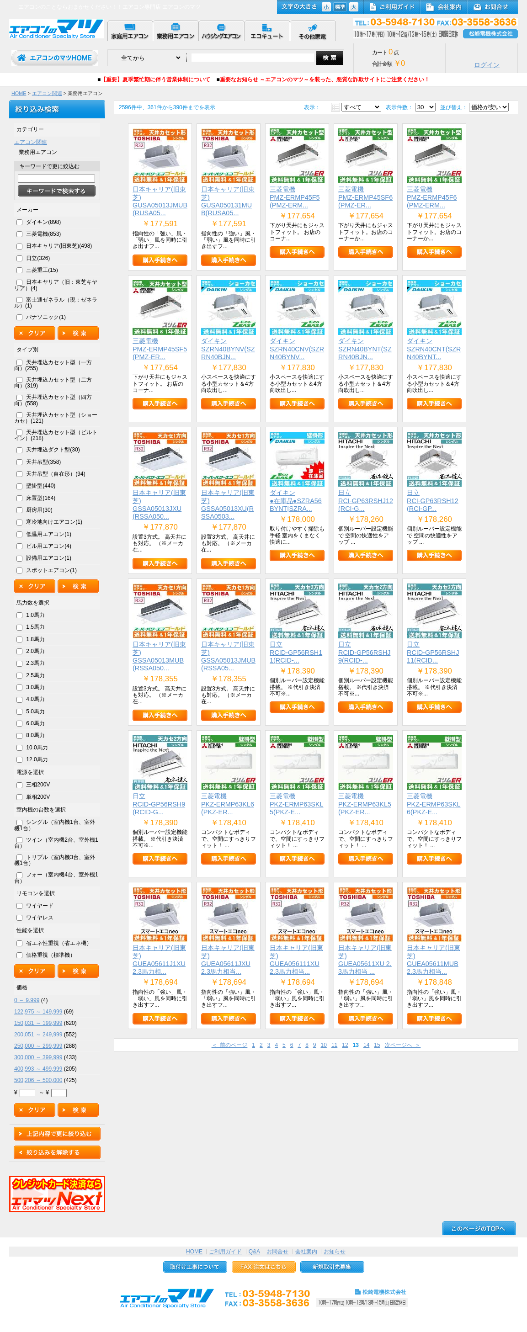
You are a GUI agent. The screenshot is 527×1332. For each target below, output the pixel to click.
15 (377, 1045)
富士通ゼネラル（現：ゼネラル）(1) (55, 303)
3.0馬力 (35, 687)
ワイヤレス (39, 917)
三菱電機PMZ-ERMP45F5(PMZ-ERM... (295, 197)
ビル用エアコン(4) (48, 546)
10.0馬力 (37, 747)
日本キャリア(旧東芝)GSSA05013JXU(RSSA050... (159, 504)
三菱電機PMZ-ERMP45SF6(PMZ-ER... (365, 197)
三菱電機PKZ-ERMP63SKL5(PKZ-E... (297, 804)
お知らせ (335, 1251)
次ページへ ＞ (403, 1045)
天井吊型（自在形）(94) (55, 474)
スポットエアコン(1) (51, 570)
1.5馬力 (35, 627)
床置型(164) (40, 498)
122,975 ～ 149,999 (38, 1011)
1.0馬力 (35, 615)
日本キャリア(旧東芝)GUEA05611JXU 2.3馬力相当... (228, 959)
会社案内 (306, 1251)
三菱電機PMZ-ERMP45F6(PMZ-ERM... (432, 197)
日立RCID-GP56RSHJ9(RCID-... (364, 652)
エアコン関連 (47, 93)
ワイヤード (39, 905)
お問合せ (277, 1251)
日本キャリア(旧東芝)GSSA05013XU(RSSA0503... (228, 504)
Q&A (254, 1251)
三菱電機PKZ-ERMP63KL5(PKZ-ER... (364, 804)
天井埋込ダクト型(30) (53, 449)
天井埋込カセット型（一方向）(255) (53, 365)
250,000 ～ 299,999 (38, 1046)
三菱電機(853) (43, 234)
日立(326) (38, 258)
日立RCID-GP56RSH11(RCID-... (296, 652)
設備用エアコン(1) (48, 558)
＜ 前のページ (230, 1045)
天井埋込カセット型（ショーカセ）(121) (55, 418)
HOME (18, 93)
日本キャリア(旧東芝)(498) (59, 246)
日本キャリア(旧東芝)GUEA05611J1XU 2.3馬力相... (159, 959)
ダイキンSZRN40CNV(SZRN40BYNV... (297, 349)
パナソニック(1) (46, 317)
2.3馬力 (35, 663)
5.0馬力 (35, 711)
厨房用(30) (39, 510)
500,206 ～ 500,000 (38, 1080)
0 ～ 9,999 (26, 1000)
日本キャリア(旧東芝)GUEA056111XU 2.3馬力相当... (296, 959)
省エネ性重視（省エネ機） (59, 943)
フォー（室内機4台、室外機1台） (56, 877)
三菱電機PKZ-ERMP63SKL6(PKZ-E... (434, 804)
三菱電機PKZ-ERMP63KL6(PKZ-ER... (227, 804)
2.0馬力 (35, 651)
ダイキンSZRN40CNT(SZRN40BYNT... (434, 349)
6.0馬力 (35, 723)
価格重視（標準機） (50, 955)
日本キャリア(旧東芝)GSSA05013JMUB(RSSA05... (228, 656)
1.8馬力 (35, 639)
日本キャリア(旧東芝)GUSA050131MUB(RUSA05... (228, 201)
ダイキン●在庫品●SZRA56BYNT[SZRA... (296, 500)
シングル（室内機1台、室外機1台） (54, 825)
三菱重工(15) (42, 270)
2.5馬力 (35, 675)
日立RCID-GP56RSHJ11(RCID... (433, 652)
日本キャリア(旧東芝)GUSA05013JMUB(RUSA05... (160, 201)
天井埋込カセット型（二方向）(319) (53, 383)
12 (345, 1045)
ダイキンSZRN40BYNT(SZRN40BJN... (365, 349)
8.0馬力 (35, 735)
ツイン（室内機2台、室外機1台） (56, 843)
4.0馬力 (35, 699)
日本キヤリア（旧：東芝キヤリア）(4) (55, 285)
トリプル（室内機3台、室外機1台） (54, 860)
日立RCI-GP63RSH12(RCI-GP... (432, 500)
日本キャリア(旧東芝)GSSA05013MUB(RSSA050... (159, 656)
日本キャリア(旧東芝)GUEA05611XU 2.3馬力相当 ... (365, 959)
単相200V (38, 797)
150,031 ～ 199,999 (38, 1023)
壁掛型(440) (40, 486)
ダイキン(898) (43, 222)
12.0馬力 (37, 759)
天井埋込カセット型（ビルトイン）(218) (55, 435)
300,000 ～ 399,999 (38, 1057)
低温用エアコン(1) (48, 534)
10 (324, 1045)
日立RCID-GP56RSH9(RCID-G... (159, 804)
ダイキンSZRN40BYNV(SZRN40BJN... (228, 349)
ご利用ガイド (225, 1251)
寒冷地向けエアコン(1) (54, 522)
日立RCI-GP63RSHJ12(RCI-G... (365, 500)
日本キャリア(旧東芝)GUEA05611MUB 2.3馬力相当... (433, 959)
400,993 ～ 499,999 (38, 1069)
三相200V (38, 784)
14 (366, 1045)
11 (334, 1045)
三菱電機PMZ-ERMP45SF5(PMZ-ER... (160, 349)
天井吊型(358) (43, 462)
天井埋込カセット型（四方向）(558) (53, 400)
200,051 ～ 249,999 (38, 1034)
